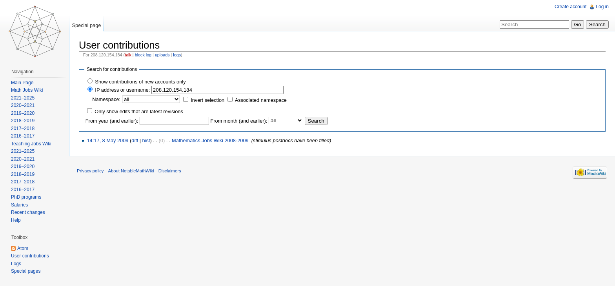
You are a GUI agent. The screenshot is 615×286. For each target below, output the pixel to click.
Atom (22, 248)
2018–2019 (23, 120)
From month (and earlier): (238, 121)
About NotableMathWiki (131, 170)
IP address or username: (122, 90)
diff (134, 140)
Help (16, 220)
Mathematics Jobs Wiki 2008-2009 (210, 140)
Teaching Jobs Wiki (31, 144)
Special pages (25, 271)
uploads (162, 54)
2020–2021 (23, 105)
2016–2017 (23, 136)
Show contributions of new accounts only (140, 82)
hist (146, 140)
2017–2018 (23, 128)
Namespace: (106, 99)
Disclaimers (169, 170)
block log (143, 54)
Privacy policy (90, 170)
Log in (602, 6)
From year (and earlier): (112, 121)
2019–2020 (23, 113)
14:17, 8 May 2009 (107, 140)
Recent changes (28, 212)
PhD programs (26, 197)
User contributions (30, 256)
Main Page (22, 82)
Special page (86, 25)
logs (177, 54)
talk (128, 54)
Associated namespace (261, 100)
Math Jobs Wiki (27, 90)
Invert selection (207, 100)
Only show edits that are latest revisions (139, 111)
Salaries (19, 205)
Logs (16, 263)
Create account (570, 6)
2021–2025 (23, 98)
